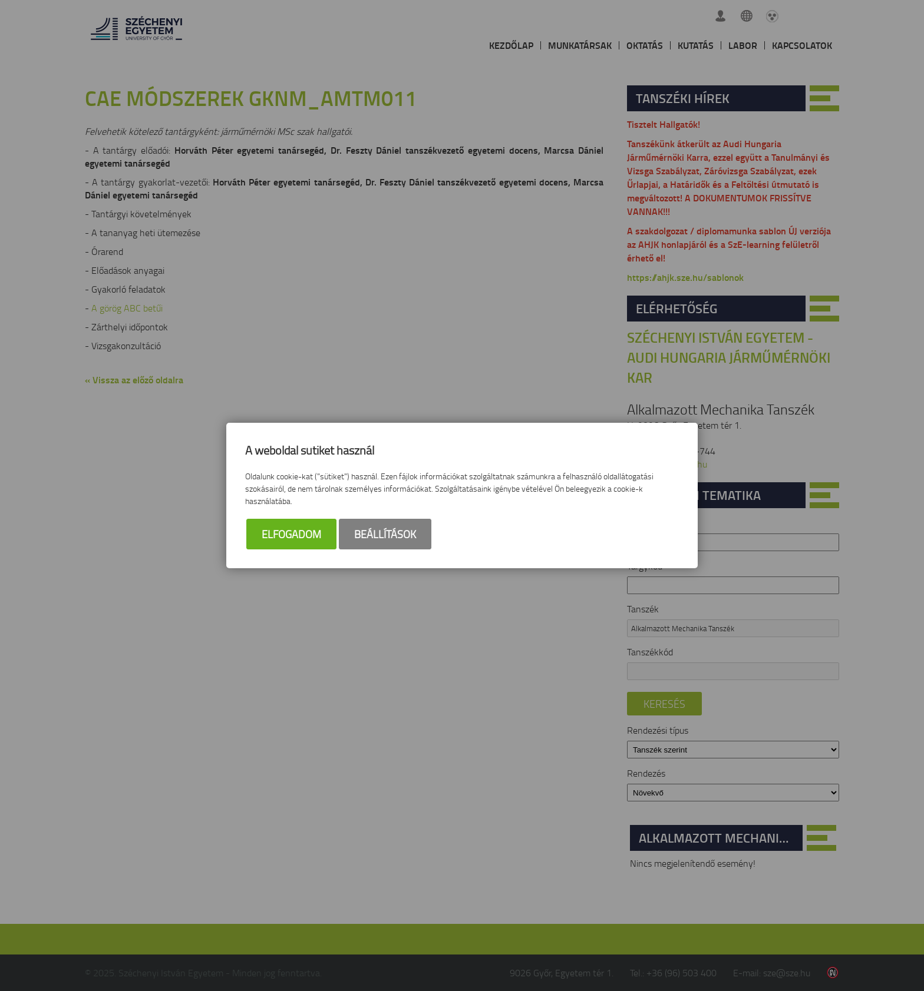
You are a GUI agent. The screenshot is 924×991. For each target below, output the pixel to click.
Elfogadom (291, 534)
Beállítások (385, 534)
